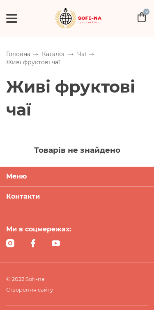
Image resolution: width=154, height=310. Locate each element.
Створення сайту (29, 289)
